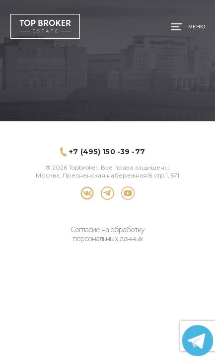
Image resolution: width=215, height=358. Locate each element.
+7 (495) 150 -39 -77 (107, 151)
